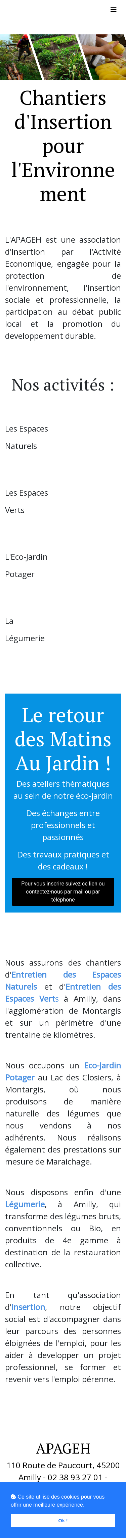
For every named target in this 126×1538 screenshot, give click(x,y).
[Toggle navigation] (114, 9)
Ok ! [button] (63, 1520)
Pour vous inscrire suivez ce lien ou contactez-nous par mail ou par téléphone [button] (62, 891)
